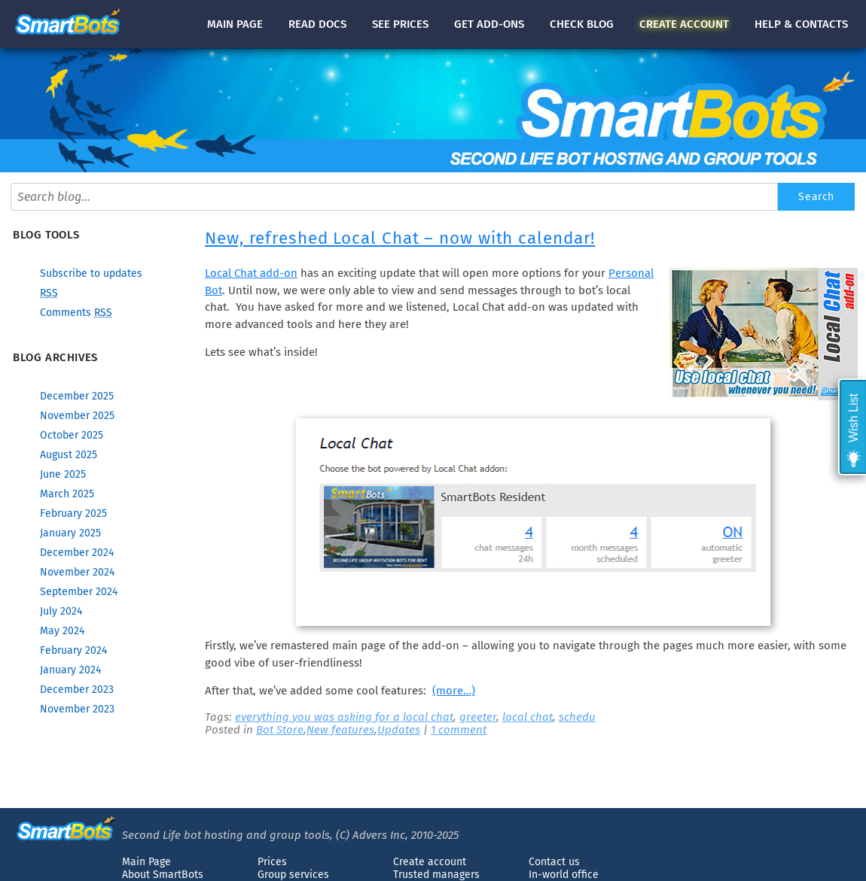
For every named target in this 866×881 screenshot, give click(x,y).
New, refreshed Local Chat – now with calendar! (400, 238)
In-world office (564, 874)
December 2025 (77, 396)
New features (340, 730)
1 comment (458, 730)
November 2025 (77, 415)
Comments (76, 312)
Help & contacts (801, 24)
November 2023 (77, 709)
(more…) (453, 690)
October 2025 (71, 435)
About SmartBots (162, 874)
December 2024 (77, 552)
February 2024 (73, 650)
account (684, 24)
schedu (577, 717)
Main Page (146, 861)
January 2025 (70, 533)
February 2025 (73, 513)
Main (235, 24)
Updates (398, 730)
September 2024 (78, 591)
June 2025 (63, 474)
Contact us (554, 861)
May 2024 (62, 630)
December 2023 (77, 689)
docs (317, 24)
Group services (293, 874)
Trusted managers (436, 874)
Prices (272, 861)
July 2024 (61, 611)
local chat (527, 717)
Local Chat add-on (251, 273)
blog (582, 24)
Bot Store (279, 730)
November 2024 (77, 572)
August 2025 (68, 454)
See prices (400, 24)
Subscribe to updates (91, 273)
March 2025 (67, 494)
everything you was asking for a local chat (344, 717)
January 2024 (70, 670)
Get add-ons (489, 24)
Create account (429, 861)
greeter (477, 717)
